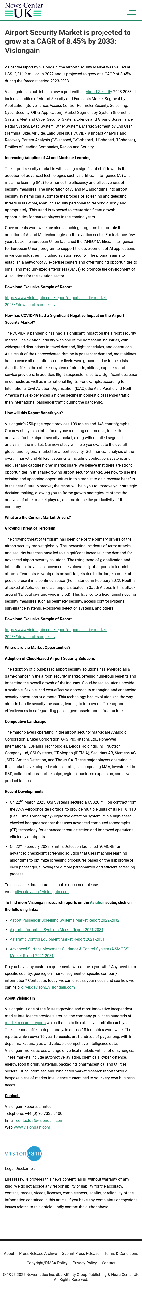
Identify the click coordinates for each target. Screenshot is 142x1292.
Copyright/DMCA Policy (47, 1263)
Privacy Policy (85, 1263)
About (9, 1253)
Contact (108, 1263)
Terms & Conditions (121, 1253)
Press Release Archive (38, 1253)
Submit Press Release (80, 1253)
